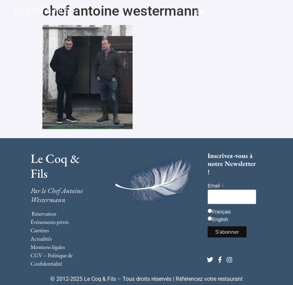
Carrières (40, 230)
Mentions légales (48, 247)
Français (221, 212)
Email (216, 185)
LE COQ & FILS (42, 10)
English (220, 219)
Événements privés (50, 222)
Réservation (44, 213)
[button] (200, 11)
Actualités (41, 238)
